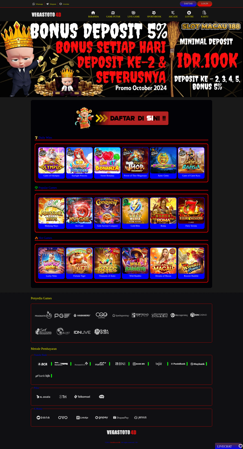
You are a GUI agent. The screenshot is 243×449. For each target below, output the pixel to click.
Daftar (188, 3)
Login (204, 3)
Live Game (134, 14)
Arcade (173, 14)
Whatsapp (37, 4)
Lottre (189, 14)
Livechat (64, 4)
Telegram (51, 4)
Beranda (93, 14)
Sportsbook (154, 14)
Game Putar (113, 14)
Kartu (204, 14)
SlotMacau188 (115, 442)
